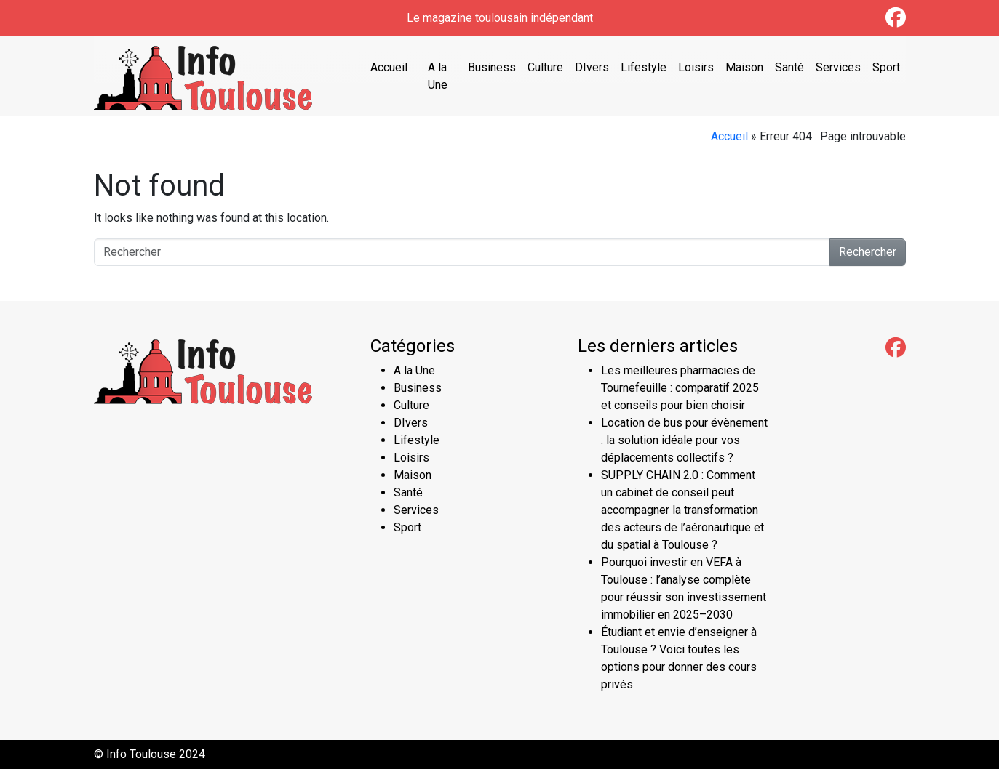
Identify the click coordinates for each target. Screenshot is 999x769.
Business (492, 67)
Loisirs (696, 67)
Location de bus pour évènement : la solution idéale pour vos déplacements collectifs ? (684, 440)
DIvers (592, 67)
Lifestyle (643, 67)
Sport (886, 67)
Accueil (388, 67)
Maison (744, 67)
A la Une (437, 76)
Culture (545, 67)
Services (838, 67)
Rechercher (867, 252)
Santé (789, 67)
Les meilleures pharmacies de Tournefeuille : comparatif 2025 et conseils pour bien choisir (680, 387)
